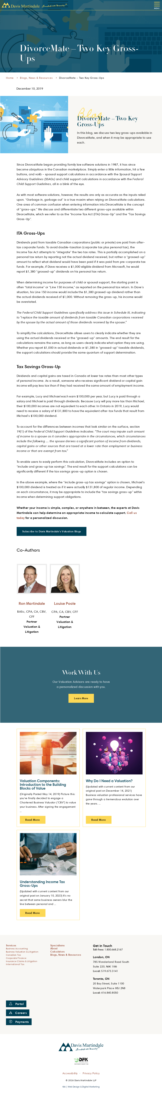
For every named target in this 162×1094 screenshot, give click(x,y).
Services (11, 945)
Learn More (81, 698)
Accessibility (70, 1073)
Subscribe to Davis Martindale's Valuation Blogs (51, 531)
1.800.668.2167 (114, 949)
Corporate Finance (16, 958)
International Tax (15, 964)
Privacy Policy (91, 1073)
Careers (18, 1013)
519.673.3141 (109, 970)
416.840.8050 (109, 992)
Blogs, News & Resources (36, 77)
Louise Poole (65, 603)
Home (10, 77)
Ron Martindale (32, 603)
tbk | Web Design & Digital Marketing (81, 1086)
